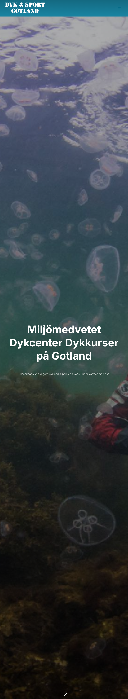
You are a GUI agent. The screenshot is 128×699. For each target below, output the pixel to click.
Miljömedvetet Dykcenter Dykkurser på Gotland (64, 342)
